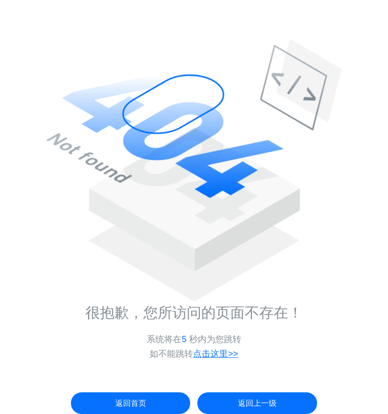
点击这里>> (215, 354)
